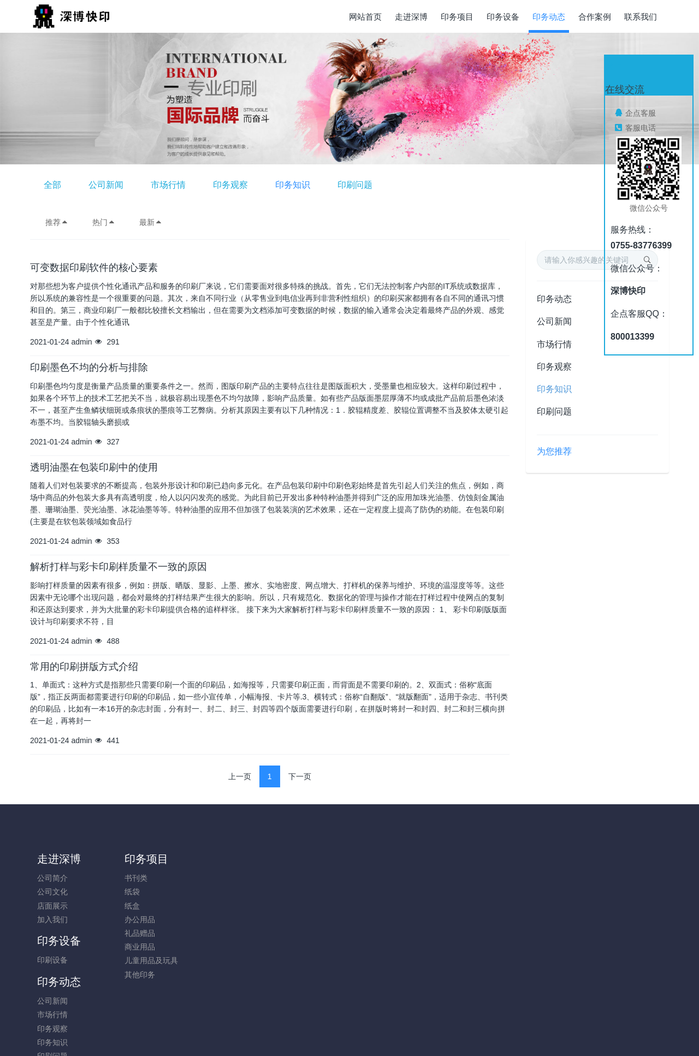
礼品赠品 (132, 933)
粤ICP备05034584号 (349, 1019)
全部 (194, 184)
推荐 (56, 222)
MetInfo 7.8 (332, 1032)
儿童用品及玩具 (143, 960)
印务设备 (219, 859)
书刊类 (128, 878)
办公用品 (132, 919)
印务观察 (371, 184)
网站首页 (365, 16)
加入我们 (52, 919)
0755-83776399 (562, 883)
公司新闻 (247, 184)
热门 (103, 222)
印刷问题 (496, 184)
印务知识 (434, 184)
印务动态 (554, 299)
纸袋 (124, 891)
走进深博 (59, 859)
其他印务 (132, 974)
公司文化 (52, 891)
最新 (150, 222)
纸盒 (124, 905)
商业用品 (132, 946)
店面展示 (52, 905)
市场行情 (309, 184)
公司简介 (52, 878)
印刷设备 (212, 878)
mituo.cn (414, 1032)
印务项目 (139, 859)
